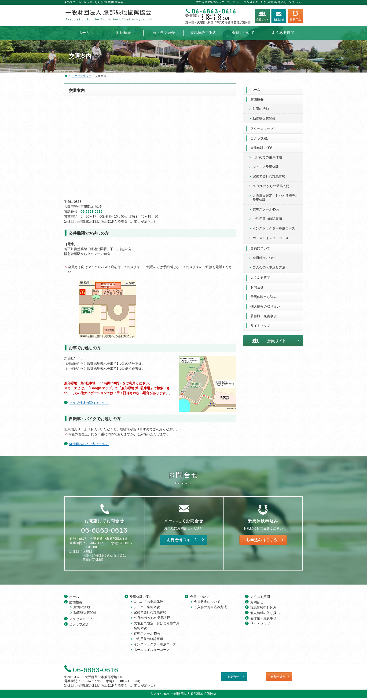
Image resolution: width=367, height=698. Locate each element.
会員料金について (266, 256)
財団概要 (257, 98)
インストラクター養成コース (274, 227)
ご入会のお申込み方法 (269, 266)
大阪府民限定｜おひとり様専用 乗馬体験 (275, 196)
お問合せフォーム (278, 16)
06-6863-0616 (92, 211)
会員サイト (262, 16)
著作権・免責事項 (263, 314)
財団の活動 (261, 107)
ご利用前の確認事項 (267, 217)
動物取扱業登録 (264, 117)
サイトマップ (260, 324)
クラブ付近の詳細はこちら (89, 403)
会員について (260, 247)
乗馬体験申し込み (263, 295)
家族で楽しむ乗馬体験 (269, 175)
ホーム (255, 88)
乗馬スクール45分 (266, 208)
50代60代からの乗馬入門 (271, 184)
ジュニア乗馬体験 (266, 165)
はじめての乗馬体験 (267, 156)
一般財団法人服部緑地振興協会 (194, 693)
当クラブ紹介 (260, 137)
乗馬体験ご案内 (261, 146)
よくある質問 (260, 276)
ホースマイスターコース (271, 237)
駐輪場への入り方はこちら (89, 444)
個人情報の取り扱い (265, 305)
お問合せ (257, 286)
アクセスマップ (261, 127)
